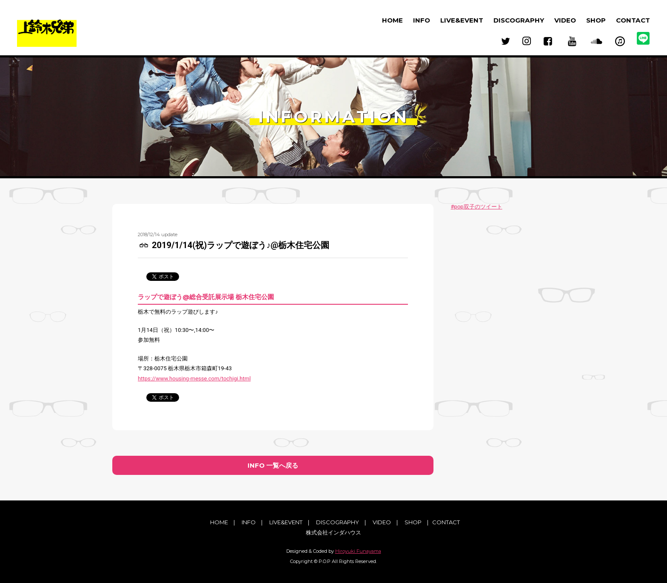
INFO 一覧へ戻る (273, 465)
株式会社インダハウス (333, 532)
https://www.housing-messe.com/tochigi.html (194, 378)
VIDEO (565, 20)
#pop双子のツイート (476, 206)
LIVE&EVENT (461, 20)
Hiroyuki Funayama (358, 551)
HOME (392, 20)
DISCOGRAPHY (518, 20)
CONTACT (633, 20)
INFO (421, 20)
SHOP (596, 20)
